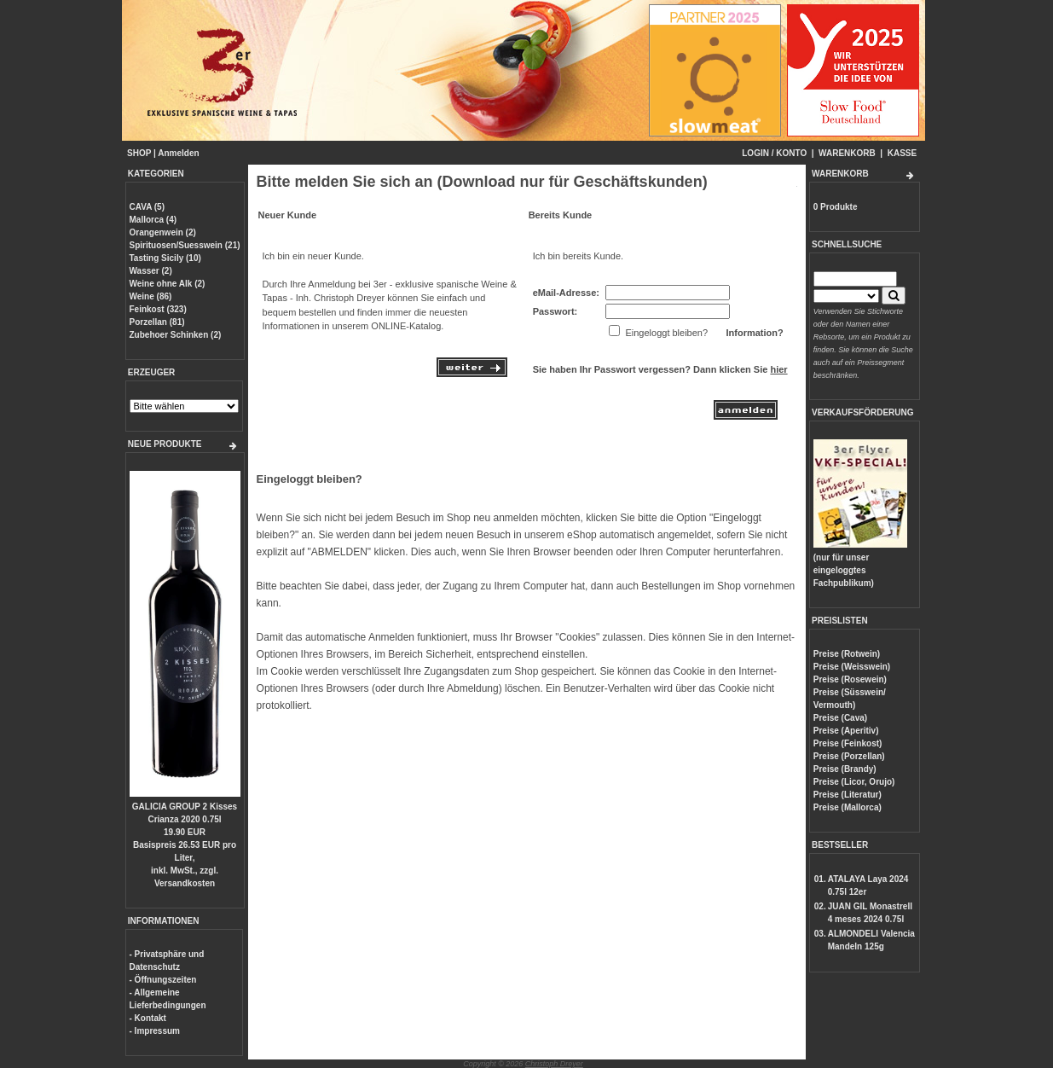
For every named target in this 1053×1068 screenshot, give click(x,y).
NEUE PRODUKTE (165, 444)
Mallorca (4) (153, 219)
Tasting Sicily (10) (165, 258)
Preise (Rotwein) (846, 654)
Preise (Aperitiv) (846, 730)
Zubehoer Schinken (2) (176, 335)
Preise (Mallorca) (847, 807)
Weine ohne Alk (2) (167, 283)
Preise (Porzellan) (849, 756)
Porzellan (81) (157, 322)
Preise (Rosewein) (850, 679)
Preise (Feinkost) (847, 743)
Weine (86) (151, 296)
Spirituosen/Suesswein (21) (185, 245)
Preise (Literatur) (847, 794)
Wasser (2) (151, 271)
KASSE (902, 153)
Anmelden (178, 153)
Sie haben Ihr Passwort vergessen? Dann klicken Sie (660, 369)
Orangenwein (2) (163, 232)
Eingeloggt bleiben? (309, 479)
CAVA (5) (147, 207)
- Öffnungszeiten (163, 979)
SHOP (139, 153)
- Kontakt (148, 1018)
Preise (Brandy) (845, 769)
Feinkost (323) (158, 309)
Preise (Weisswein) (851, 666)
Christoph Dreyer (554, 1063)
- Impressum (155, 1031)
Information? (754, 333)
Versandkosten (184, 883)
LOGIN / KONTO (774, 153)
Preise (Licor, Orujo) (854, 781)
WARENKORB (847, 153)
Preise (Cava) (840, 718)
